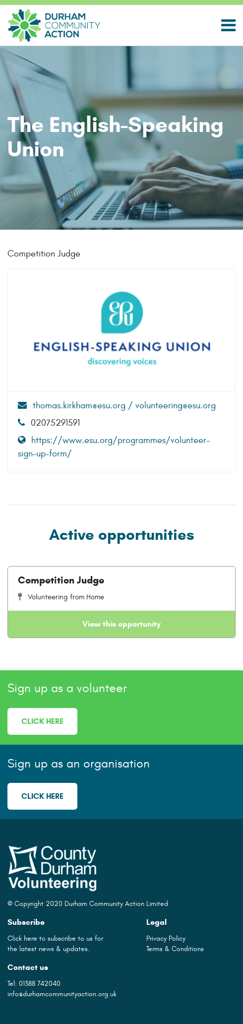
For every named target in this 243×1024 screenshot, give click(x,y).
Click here (42, 721)
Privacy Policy (165, 938)
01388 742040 (40, 983)
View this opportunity (121, 624)
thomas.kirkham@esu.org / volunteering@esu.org (117, 405)
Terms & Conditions (175, 949)
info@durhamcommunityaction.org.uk (62, 994)
